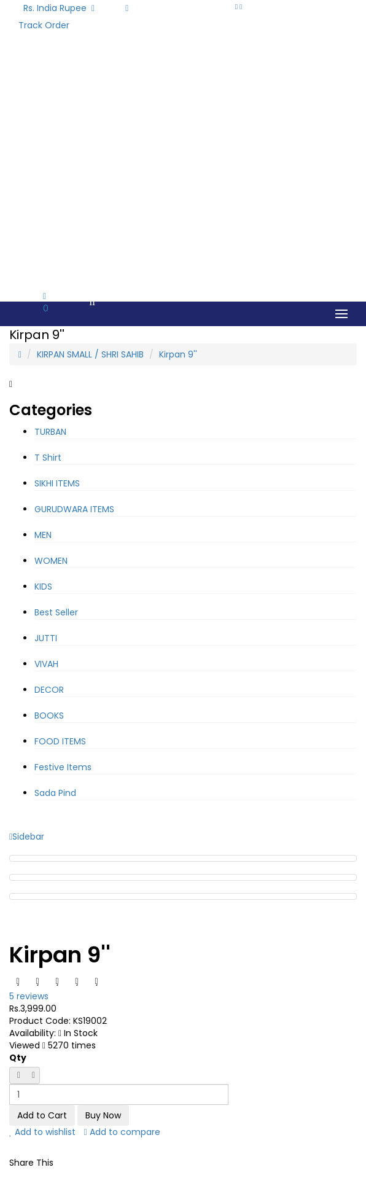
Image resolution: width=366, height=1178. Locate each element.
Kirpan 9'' (178, 354)
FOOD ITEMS (60, 741)
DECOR (49, 690)
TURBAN (50, 432)
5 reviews (29, 996)
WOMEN (51, 561)
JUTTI (45, 638)
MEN (43, 535)
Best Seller (56, 612)
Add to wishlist (42, 1132)
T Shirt (47, 457)
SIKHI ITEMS (57, 483)
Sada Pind (55, 793)
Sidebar (26, 836)
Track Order (43, 25)
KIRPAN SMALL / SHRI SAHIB (90, 354)
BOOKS (49, 715)
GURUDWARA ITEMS (74, 509)
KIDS (43, 586)
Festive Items (62, 767)
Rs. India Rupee (59, 8)
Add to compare (122, 1132)
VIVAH (46, 664)
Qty (17, 1057)
